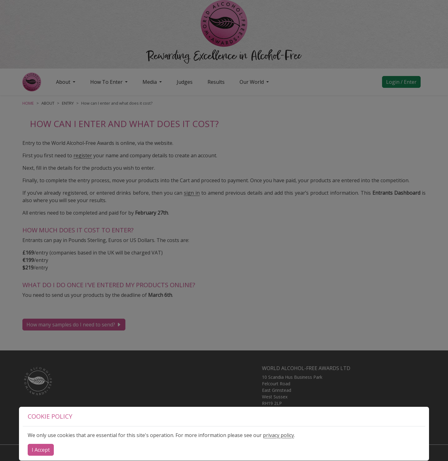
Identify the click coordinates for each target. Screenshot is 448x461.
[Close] (41, 450)
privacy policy (278, 435)
